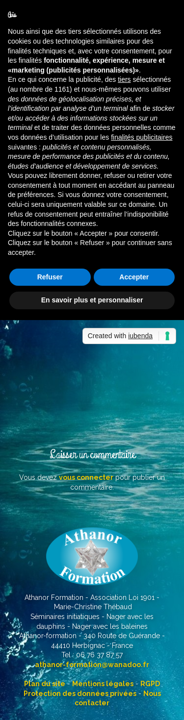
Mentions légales (102, 684)
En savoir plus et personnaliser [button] (92, 300)
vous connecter (86, 477)
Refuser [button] (50, 277)
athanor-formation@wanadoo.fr (92, 665)
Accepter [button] (134, 277)
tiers (124, 79)
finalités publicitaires (141, 137)
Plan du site (44, 684)
